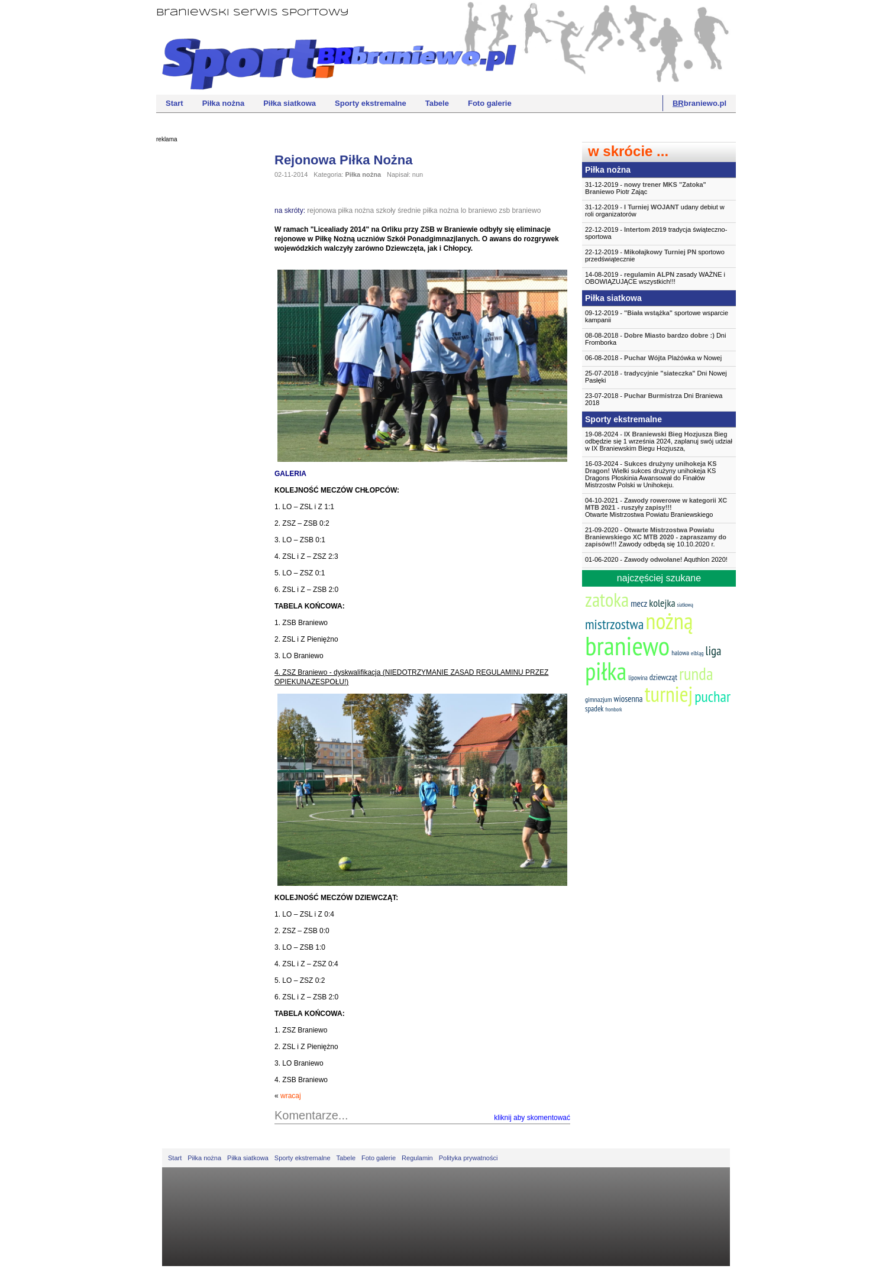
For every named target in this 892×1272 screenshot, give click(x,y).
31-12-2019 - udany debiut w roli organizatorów (655, 210)
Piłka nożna (223, 103)
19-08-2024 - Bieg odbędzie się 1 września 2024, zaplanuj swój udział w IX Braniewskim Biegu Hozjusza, (658, 441)
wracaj (290, 1096)
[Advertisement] (203, 328)
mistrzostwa (614, 624)
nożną (669, 621)
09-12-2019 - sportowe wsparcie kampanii (656, 316)
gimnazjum (598, 699)
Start (174, 103)
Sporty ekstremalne (370, 103)
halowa (680, 652)
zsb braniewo (520, 210)
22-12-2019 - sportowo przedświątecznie (655, 255)
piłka (605, 671)
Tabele (437, 103)
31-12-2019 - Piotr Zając (645, 188)
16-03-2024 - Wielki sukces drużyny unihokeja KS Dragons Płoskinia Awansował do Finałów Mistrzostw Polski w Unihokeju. (651, 474)
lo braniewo (479, 210)
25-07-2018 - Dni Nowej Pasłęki (656, 377)
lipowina (638, 678)
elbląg (697, 653)
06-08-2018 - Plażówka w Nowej (653, 357)
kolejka (662, 603)
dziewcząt (663, 677)
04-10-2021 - (659, 507)
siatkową (685, 604)
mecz (639, 603)
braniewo (627, 645)
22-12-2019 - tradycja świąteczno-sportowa (656, 233)
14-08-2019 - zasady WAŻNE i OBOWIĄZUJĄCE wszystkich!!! (655, 278)
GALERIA (290, 474)
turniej (669, 694)
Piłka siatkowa (289, 103)
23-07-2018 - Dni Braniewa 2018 (653, 399)
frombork (613, 709)
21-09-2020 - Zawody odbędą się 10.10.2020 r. (655, 537)
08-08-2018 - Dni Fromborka (655, 339)
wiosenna (628, 698)
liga (714, 651)
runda (696, 673)
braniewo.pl (699, 103)
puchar (712, 696)
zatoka (607, 599)
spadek (594, 709)
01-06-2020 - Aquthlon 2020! (656, 559)
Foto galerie (490, 103)
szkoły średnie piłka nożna (417, 210)
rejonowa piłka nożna (340, 210)
